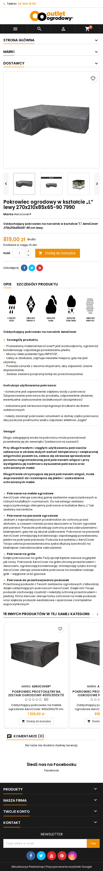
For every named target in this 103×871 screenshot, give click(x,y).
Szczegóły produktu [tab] (37, 284)
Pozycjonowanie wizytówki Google (69, 867)
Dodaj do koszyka (57, 253)
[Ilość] (19, 253)
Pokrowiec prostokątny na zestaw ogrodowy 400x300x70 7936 (36, 695)
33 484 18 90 (27, 4)
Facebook (51, 770)
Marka (8, 214)
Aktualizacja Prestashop (27, 867)
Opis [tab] (7, 284)
